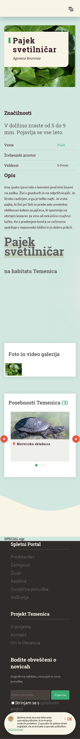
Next (76, 439)
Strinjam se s (35, 706)
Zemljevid (20, 565)
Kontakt (18, 635)
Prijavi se (60, 695)
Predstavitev (23, 557)
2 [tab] (40, 465)
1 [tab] (36, 465)
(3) (65, 402)
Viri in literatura (25, 643)
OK (69, 718)
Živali (16, 573)
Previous (4, 439)
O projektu (21, 626)
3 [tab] (43, 465)
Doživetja (20, 597)
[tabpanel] (40, 436)
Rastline (18, 581)
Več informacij (15, 729)
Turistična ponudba (29, 589)
